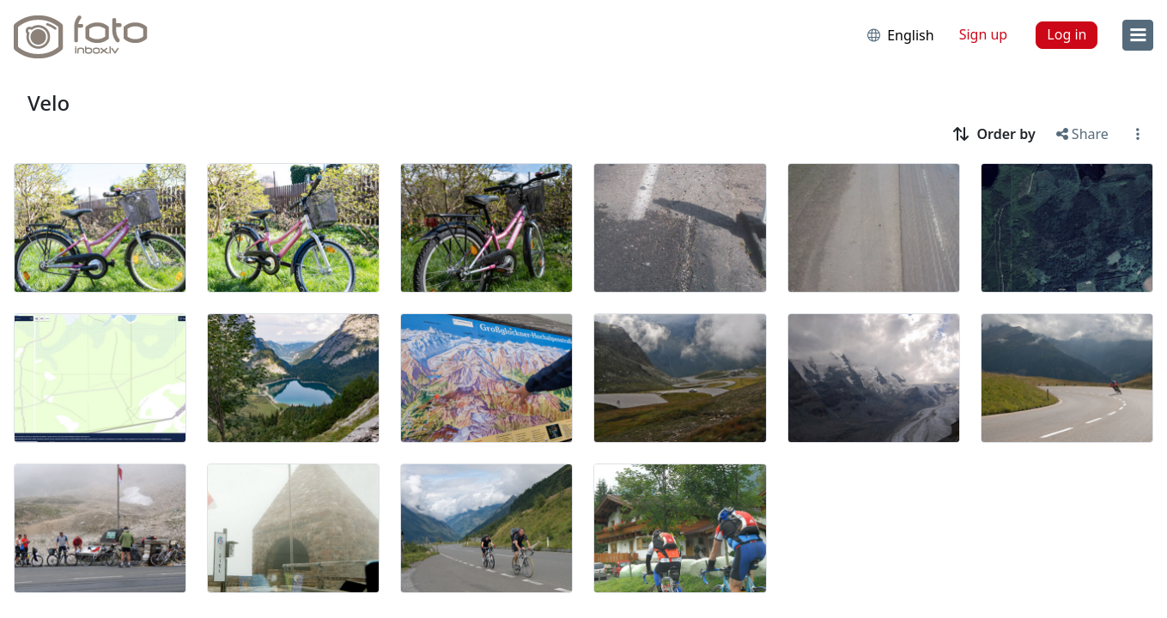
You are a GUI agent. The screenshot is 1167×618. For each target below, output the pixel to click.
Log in (1066, 34)
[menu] (1137, 35)
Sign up (983, 34)
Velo (48, 102)
